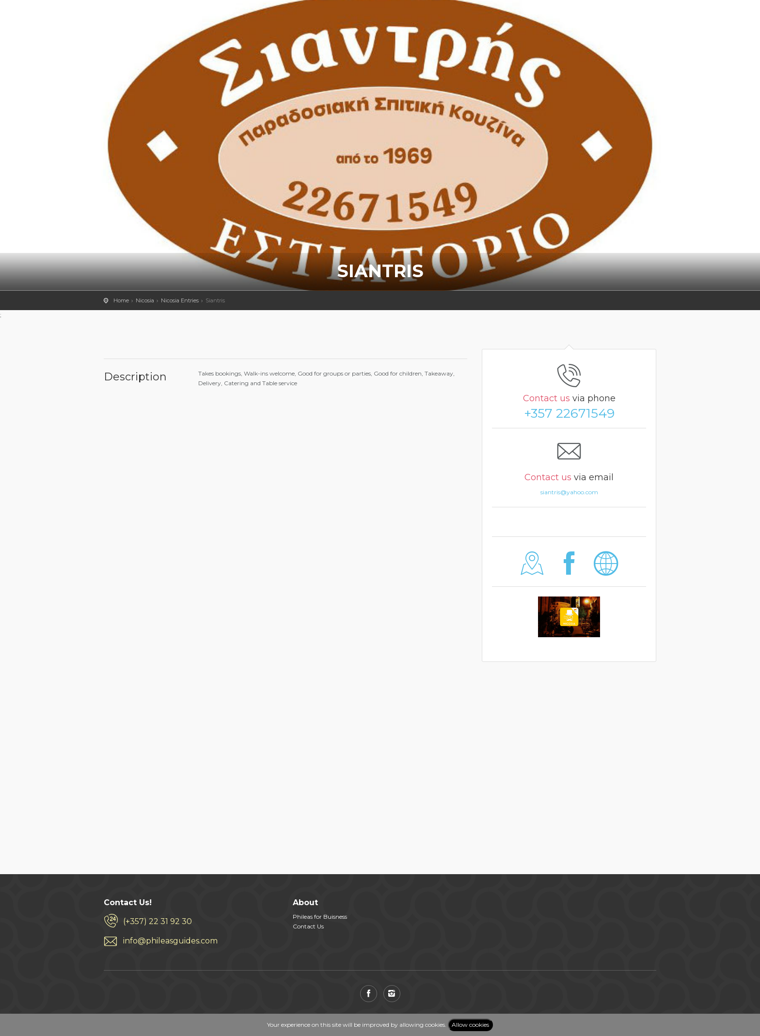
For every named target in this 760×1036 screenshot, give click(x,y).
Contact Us (308, 926)
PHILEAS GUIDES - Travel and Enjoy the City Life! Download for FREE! (129, 22)
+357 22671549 (569, 413)
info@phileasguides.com (170, 940)
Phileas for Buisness (320, 916)
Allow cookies (470, 1024)
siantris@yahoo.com (569, 492)
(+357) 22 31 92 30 (157, 921)
